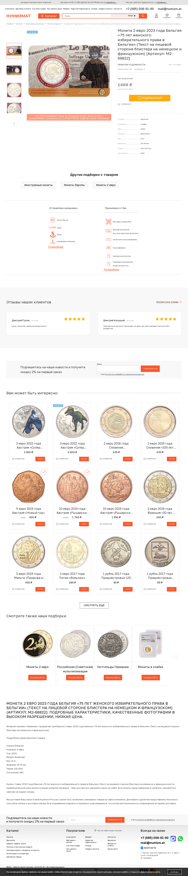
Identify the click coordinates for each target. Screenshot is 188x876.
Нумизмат (18, 16)
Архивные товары (13, 857)
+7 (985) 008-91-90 (140, 9)
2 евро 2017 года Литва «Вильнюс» (72, 576)
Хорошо (174, 872)
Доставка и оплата (23, 9)
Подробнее (55, 246)
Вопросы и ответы (112, 845)
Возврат (66, 9)
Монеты (9, 837)
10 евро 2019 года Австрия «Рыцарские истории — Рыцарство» (116, 511)
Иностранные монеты (38, 185)
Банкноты (10, 840)
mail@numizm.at (170, 9)
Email (99, 364)
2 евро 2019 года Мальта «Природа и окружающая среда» (28, 576)
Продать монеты (106, 9)
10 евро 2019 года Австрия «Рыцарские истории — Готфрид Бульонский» (72, 511)
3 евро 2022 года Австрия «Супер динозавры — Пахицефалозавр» (72, 445)
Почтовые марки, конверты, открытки (22, 850)
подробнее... (111, 2)
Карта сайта (113, 849)
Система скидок (39, 9)
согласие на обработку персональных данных (125, 374)
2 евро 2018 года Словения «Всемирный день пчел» (116, 445)
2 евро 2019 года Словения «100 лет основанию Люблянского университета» (159, 445)
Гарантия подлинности (80, 9)
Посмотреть (37, 677)
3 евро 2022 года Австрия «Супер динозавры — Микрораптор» (28, 445)
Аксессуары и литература (17, 853)
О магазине (10, 9)
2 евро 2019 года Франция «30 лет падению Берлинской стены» (160, 511)
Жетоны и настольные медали (19, 847)
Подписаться (150, 368)
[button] (14, 123)
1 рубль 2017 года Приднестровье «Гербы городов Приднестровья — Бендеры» (160, 576)
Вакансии (112, 840)
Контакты (118, 9)
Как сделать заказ (54, 9)
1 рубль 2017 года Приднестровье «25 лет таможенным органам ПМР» (116, 576)
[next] (175, 657)
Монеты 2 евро (106, 185)
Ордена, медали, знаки (16, 844)
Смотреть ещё (94, 605)
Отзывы (94, 9)
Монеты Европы (74, 185)
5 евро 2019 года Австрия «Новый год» (28, 511)
